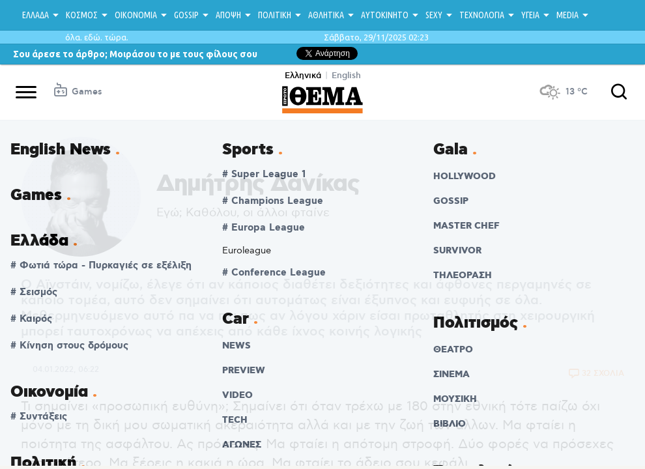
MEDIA (567, 15)
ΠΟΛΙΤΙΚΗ (274, 15)
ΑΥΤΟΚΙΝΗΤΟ (384, 15)
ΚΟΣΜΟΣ (82, 15)
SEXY (433, 15)
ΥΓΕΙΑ (530, 15)
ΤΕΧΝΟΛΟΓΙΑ (481, 15)
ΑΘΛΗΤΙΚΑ (326, 15)
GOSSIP (186, 15)
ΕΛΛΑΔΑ (35, 15)
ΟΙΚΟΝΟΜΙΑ (136, 15)
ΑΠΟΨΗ (228, 15)
